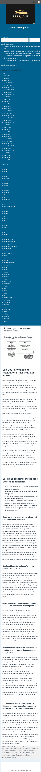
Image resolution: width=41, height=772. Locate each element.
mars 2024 (7, 136)
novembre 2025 (9, 90)
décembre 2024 (9, 115)
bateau (6, 167)
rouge (6, 286)
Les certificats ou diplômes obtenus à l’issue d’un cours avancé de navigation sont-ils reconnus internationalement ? (21, 508)
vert (5, 307)
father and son (8, 209)
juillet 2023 (7, 155)
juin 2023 (7, 157)
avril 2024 (7, 134)
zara (5, 321)
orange (6, 260)
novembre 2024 (9, 118)
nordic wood (8, 253)
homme (6, 223)
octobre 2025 (8, 92)
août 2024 (7, 125)
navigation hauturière (20, 754)
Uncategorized (8, 302)
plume (6, 272)
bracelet (6, 178)
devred (6, 195)
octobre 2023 (8, 148)
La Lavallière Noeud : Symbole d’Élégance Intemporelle (22, 60)
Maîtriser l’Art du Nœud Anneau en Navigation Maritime (22, 51)
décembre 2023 (9, 143)
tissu (5, 295)
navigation (16, 752)
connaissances (5, 748)
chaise (6, 183)
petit (5, 269)
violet (5, 311)
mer (5, 232)
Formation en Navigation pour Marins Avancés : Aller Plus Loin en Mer (18, 338)
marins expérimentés (22, 750)
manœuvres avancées (10, 750)
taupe (6, 293)
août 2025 (7, 97)
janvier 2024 (8, 141)
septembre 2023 (9, 150)
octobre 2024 (8, 120)
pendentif (7, 265)
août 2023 (7, 153)
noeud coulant (8, 237)
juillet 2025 (7, 99)
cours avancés (14, 748)
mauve (6, 230)
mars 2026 (7, 80)
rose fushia (7, 281)
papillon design (9, 262)
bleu (5, 171)
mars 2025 (7, 108)
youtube (6, 316)
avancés (27, 747)
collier (6, 185)
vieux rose (7, 309)
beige (6, 169)
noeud (6, 234)
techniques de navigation (25, 755)
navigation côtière (24, 752)
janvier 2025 (8, 113)
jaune (6, 225)
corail (5, 188)
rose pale (7, 283)
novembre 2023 (9, 146)
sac (5, 288)
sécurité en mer (13, 755)
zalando (6, 318)
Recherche (34, 40)
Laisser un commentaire (9, 757)
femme (6, 211)
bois (5, 176)
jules (5, 227)
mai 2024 (7, 132)
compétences (33, 747)
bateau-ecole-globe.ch (20, 27)
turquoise (7, 300)
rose (5, 279)
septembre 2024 (9, 122)
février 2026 (8, 83)
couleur (6, 190)
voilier (6, 314)
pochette (7, 274)
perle (5, 267)
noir (5, 251)
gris (5, 216)
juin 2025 (7, 101)
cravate (6, 192)
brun (5, 181)
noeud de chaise (9, 241)
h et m (6, 218)
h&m (5, 220)
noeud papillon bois (10, 246)
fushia (6, 213)
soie (5, 290)
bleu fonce (7, 174)
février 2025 (8, 111)
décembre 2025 (9, 87)
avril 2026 (7, 78)
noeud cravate (8, 239)
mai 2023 (7, 160)
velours (6, 304)
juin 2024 (7, 129)
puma (6, 276)
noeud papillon (8, 244)
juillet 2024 (7, 127)
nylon (5, 255)
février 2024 (8, 139)
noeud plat (7, 248)
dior (5, 197)
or (4, 258)
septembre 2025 (9, 94)
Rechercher (5, 37)
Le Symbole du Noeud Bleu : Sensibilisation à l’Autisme (22, 53)
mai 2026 (7, 76)
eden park (7, 199)
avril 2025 (7, 106)
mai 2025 (7, 104)
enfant (6, 202)
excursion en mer (9, 206)
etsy (5, 204)
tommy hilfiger (8, 297)
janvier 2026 (8, 85)
